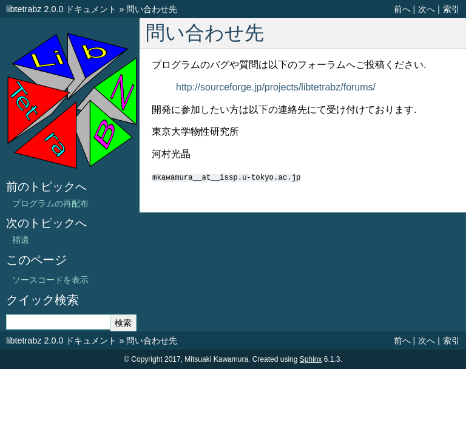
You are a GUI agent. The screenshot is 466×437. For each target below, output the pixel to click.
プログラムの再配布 (50, 203)
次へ (426, 9)
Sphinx (311, 359)
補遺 (20, 240)
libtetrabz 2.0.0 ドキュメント (61, 9)
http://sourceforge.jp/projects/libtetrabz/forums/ (276, 87)
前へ (402, 9)
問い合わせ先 (151, 9)
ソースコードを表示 (50, 280)
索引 (451, 9)
